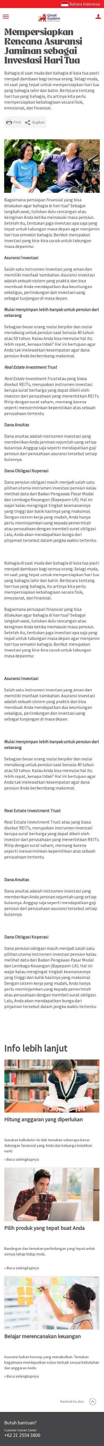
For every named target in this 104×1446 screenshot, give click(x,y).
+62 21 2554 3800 (22, 1435)
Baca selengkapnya (23, 1159)
